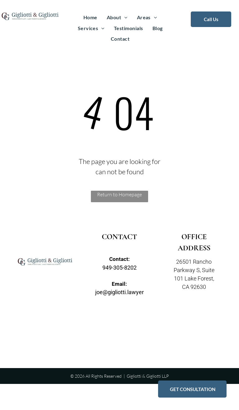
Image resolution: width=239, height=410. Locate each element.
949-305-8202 (119, 267)
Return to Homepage (119, 194)
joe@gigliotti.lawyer (119, 292)
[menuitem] (90, 17)
